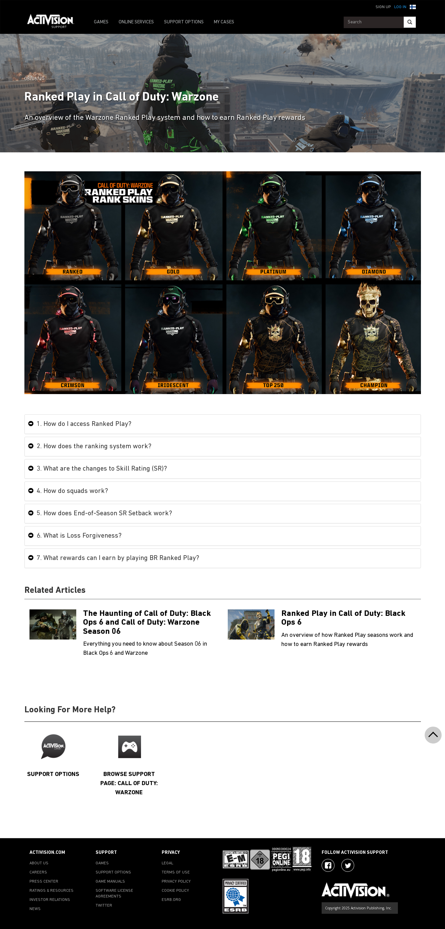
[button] (413, 6)
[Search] (410, 22)
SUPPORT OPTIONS (184, 22)
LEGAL (167, 863)
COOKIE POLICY (175, 891)
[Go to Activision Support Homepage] (54, 22)
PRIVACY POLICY (176, 882)
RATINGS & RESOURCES (51, 891)
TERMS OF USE (176, 872)
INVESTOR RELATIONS (49, 900)
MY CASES (224, 22)
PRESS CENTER (43, 882)
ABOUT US (38, 863)
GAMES (101, 22)
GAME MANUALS (110, 882)
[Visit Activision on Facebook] (328, 865)
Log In (400, 7)
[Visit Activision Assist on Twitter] (347, 865)
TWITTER (104, 906)
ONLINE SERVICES (136, 22)
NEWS (35, 909)
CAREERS (38, 872)
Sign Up (383, 7)
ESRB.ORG (171, 900)
